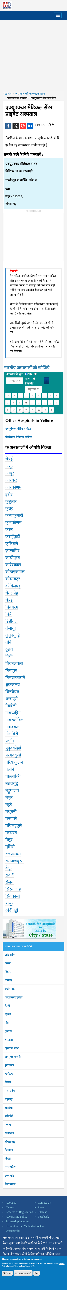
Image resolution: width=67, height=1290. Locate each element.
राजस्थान (9, 1133)
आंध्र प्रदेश (10, 954)
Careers (10, 1207)
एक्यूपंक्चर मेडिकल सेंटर (18, 428)
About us (11, 1202)
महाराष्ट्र (8, 1099)
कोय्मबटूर (12, 578)
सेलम (9, 882)
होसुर (9, 903)
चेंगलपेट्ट (11, 593)
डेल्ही (7, 1005)
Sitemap (42, 1212)
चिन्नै (8, 614)
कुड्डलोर (11, 501)
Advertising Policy (16, 1216)
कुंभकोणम (13, 522)
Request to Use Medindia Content (25, 1226)
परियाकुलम (14, 762)
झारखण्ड (9, 1065)
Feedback (43, 1216)
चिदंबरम (11, 607)
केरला (8, 1082)
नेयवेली (10, 705)
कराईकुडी (12, 536)
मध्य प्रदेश (10, 1090)
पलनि (9, 769)
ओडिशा (9, 1107)
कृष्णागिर (12, 550)
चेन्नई (9, 459)
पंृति (9, 741)
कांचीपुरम (12, 557)
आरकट (11, 480)
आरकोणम (13, 487)
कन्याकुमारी (14, 515)
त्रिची (9, 656)
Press (41, 1207)
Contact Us (44, 1202)
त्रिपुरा (8, 1158)
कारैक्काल (13, 564)
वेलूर (8, 868)
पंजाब (8, 1124)
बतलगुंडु (11, 783)
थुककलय (12, 684)
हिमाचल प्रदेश (12, 1048)
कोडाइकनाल (15, 571)
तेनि (8, 642)
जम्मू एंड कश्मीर (13, 1056)
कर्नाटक (9, 1073)
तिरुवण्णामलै (15, 677)
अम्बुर (9, 473)
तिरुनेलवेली (14, 663)
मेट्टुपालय (12, 790)
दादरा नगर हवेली (13, 997)
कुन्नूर (9, 508)
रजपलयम (13, 854)
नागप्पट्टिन (13, 712)
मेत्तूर (9, 797)
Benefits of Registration (19, 1212)
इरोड (9, 494)
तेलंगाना (9, 1150)
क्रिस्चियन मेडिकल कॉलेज (18, 437)
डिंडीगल (11, 621)
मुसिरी (10, 846)
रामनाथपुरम (14, 861)
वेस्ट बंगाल (10, 1184)
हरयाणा (9, 1039)
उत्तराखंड (9, 1175)
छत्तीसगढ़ (9, 988)
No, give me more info (23, 1273)
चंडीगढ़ (8, 980)
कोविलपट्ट (13, 586)
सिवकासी (12, 896)
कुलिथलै (11, 543)
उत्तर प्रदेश (10, 1167)
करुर (9, 529)
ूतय (9, 649)
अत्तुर (9, 466)
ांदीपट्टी (11, 910)
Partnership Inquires (17, 1221)
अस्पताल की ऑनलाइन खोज (30, 93)
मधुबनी (10, 811)
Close (36, 1273)
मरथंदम (11, 832)
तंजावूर (10, 628)
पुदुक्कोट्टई (13, 748)
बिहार (8, 971)
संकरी (9, 875)
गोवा (7, 1022)
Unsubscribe (13, 1230)
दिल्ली (8, 1014)
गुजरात (8, 1031)
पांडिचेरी (9, 1116)
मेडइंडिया (7, 93)
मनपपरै (11, 818)
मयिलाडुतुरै (13, 825)
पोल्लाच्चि (12, 776)
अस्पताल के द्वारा (14, 374)
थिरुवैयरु (12, 691)
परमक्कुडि (13, 755)
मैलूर (9, 839)
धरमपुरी (11, 698)
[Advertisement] (33, 55)
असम (8, 963)
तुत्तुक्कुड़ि (12, 635)
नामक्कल (12, 727)
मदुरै (8, 804)
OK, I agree (7, 1273)
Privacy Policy (12, 1266)
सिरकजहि (13, 889)
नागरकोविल (14, 720)
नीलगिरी (11, 734)
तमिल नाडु (10, 1141)
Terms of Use (30, 1266)
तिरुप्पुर (11, 670)
